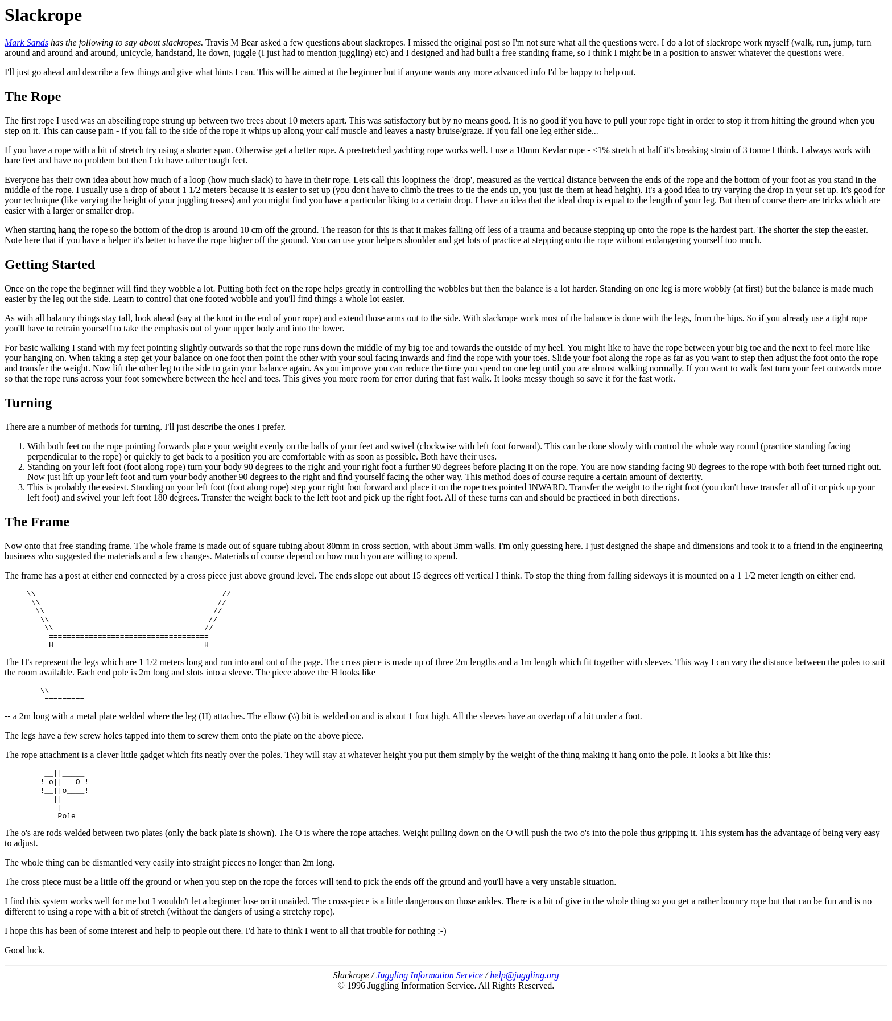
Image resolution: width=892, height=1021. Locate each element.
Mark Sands (26, 42)
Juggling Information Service (429, 1001)
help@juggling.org (524, 1001)
